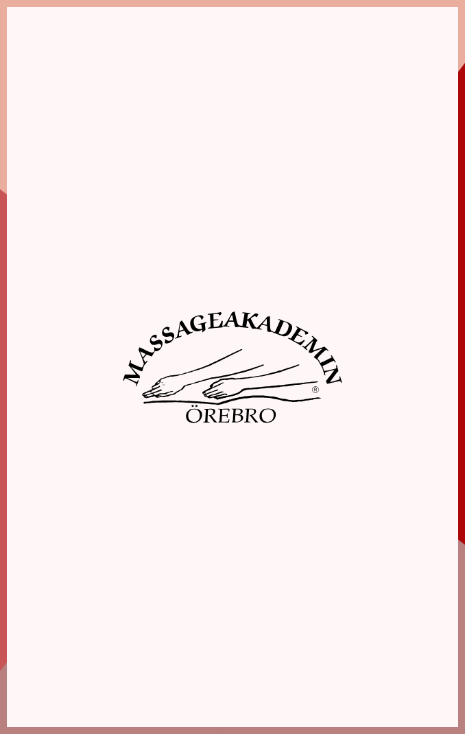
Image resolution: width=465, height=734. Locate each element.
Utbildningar (346, 627)
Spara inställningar (165, 433)
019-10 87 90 (119, 612)
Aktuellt (346, 683)
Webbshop (346, 669)
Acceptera (278, 433)
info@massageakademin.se (120, 626)
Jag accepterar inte (50, 433)
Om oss (345, 613)
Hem (346, 599)
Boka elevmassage (345, 641)
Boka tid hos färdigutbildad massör (346, 655)
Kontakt (345, 697)
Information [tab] (97, 211)
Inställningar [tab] (244, 211)
